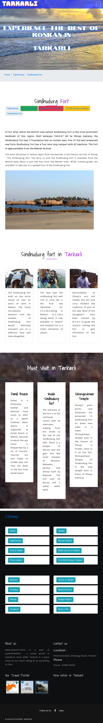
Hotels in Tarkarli (66, 580)
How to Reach (16, 550)
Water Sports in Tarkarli (51, 108)
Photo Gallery (16, 560)
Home (7, 74)
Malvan (13, 599)
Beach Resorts (65, 589)
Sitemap (12, 516)
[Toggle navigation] (98, 4)
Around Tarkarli (29, 108)
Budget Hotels (65, 599)
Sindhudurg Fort (34, 74)
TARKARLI (19, 3)
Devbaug (14, 589)
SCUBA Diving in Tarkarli (77, 108)
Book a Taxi (63, 609)
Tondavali (14, 609)
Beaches (14, 580)
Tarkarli (61, 531)
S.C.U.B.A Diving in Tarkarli (70, 560)
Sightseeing (18, 74)
